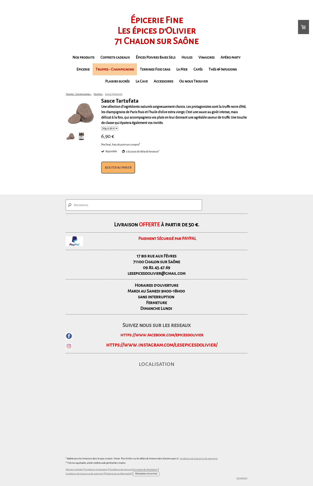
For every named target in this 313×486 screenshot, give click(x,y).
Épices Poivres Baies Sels (155, 57)
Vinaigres (206, 57)
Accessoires (163, 81)
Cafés (198, 69)
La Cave (142, 81)
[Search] (134, 205)
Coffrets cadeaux (115, 57)
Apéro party (231, 57)
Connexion (242, 478)
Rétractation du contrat (146, 473)
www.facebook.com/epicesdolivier (169, 335)
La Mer (181, 69)
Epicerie (83, 69)
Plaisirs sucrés (117, 81)
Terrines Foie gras (155, 69)
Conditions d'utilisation (96, 469)
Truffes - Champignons (115, 69)
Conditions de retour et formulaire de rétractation (133, 469)
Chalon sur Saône (162, 261)
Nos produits (83, 57)
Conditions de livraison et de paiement (199, 458)
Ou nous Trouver (193, 81)
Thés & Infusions (223, 69)
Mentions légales (74, 469)
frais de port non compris (125, 144)
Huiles (186, 57)
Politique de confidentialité (118, 473)
